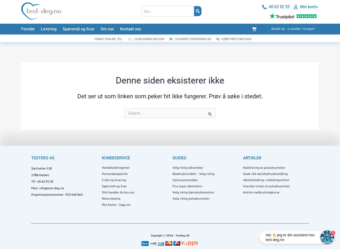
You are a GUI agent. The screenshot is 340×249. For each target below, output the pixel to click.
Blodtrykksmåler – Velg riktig (193, 173)
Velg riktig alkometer (187, 167)
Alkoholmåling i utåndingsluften (266, 180)
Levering (49, 29)
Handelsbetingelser (116, 167)
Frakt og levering (114, 180)
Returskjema (111, 198)
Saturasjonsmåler (185, 180)
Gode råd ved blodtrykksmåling (265, 173)
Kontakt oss (130, 29)
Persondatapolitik (115, 173)
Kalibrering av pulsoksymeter (264, 167)
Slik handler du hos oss (118, 192)
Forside (28, 29)
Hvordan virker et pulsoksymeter (266, 186)
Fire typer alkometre (187, 186)
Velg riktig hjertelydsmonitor (193, 192)
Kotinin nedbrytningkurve (261, 192)
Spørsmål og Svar (78, 29)
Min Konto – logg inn (116, 204)
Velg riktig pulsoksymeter (191, 198)
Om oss (107, 29)
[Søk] (197, 11)
